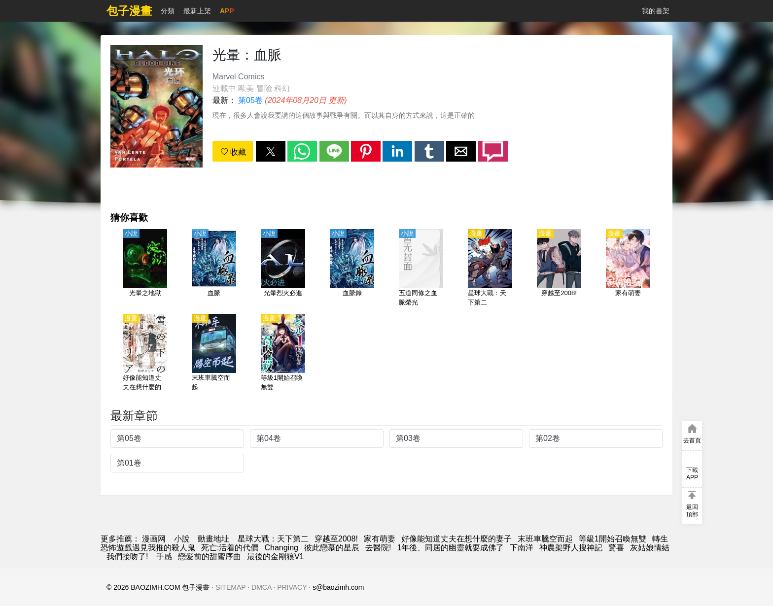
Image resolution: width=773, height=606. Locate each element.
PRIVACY (292, 587)
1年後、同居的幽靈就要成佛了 (450, 547)
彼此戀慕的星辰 (331, 547)
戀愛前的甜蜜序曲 (209, 556)
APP (227, 11)
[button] (270, 151)
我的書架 (655, 11)
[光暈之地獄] (145, 268)
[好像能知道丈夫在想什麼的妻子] (145, 353)
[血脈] (214, 268)
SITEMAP (230, 587)
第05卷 (250, 100)
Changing (281, 547)
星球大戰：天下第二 (273, 539)
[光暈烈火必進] (283, 268)
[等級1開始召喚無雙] (283, 353)
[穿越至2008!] (559, 268)
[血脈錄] (352, 268)
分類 (168, 11)
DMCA (261, 587)
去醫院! (378, 547)
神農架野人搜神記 (570, 547)
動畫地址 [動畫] (213, 539)
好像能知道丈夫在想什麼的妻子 (456, 539)
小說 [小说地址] (182, 539)
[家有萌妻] (628, 268)
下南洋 (521, 547)
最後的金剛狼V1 (275, 556)
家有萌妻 (379, 539)
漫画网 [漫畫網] (154, 539)
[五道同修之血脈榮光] (421, 268)
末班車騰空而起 (545, 539)
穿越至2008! (336, 539)
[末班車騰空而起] (214, 353)
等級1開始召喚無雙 (612, 539)
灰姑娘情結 (649, 547)
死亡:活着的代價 (229, 547)
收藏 (233, 152)
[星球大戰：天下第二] (490, 268)
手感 (164, 556)
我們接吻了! (128, 556)
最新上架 (197, 11)
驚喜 (616, 547)
